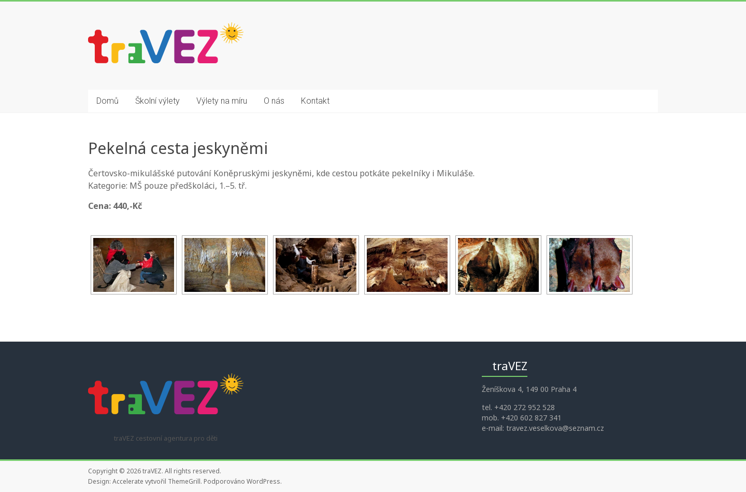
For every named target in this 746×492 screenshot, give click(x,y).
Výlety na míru (221, 101)
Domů (107, 101)
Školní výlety (157, 101)
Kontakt (315, 101)
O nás (274, 101)
